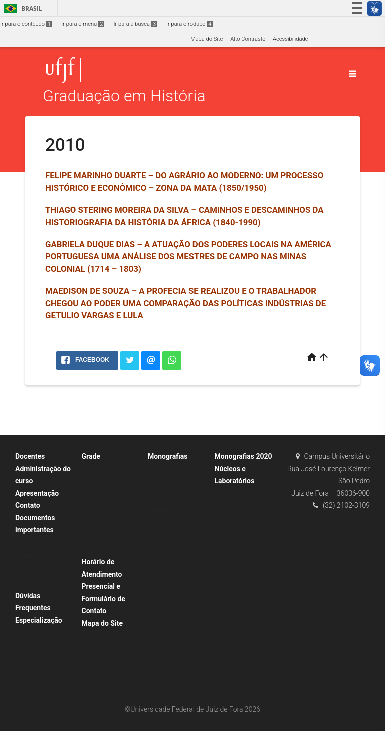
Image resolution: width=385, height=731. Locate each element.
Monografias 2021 (176, 642)
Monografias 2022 (176, 655)
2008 (159, 496)
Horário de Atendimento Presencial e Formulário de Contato (103, 586)
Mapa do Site (206, 39)
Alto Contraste (247, 39)
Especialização (38, 620)
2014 (159, 562)
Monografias (168, 456)
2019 (159, 629)
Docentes (30, 456)
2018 (159, 615)
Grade (91, 456)
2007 (159, 482)
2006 (159, 469)
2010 (159, 509)
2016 (159, 589)
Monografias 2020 (243, 456)
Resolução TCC (39, 583)
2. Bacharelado (105, 509)
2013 (159, 549)
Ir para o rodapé (189, 24)
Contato (27, 505)
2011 (159, 522)
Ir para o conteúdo (26, 24)
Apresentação (37, 493)
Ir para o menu (82, 24)
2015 (159, 576)
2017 (159, 602)
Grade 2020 (101, 496)
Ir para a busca (135, 24)
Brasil (21, 8)
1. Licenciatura (105, 469)
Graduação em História (124, 96)
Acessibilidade (290, 39)
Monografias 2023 (176, 668)
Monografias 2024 (176, 682)
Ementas (31, 543)
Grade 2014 (101, 482)
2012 (159, 535)
